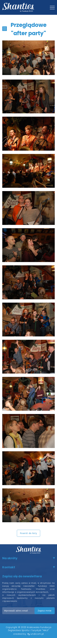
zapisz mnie (45, 610)
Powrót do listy (28, 533)
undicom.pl (36, 633)
